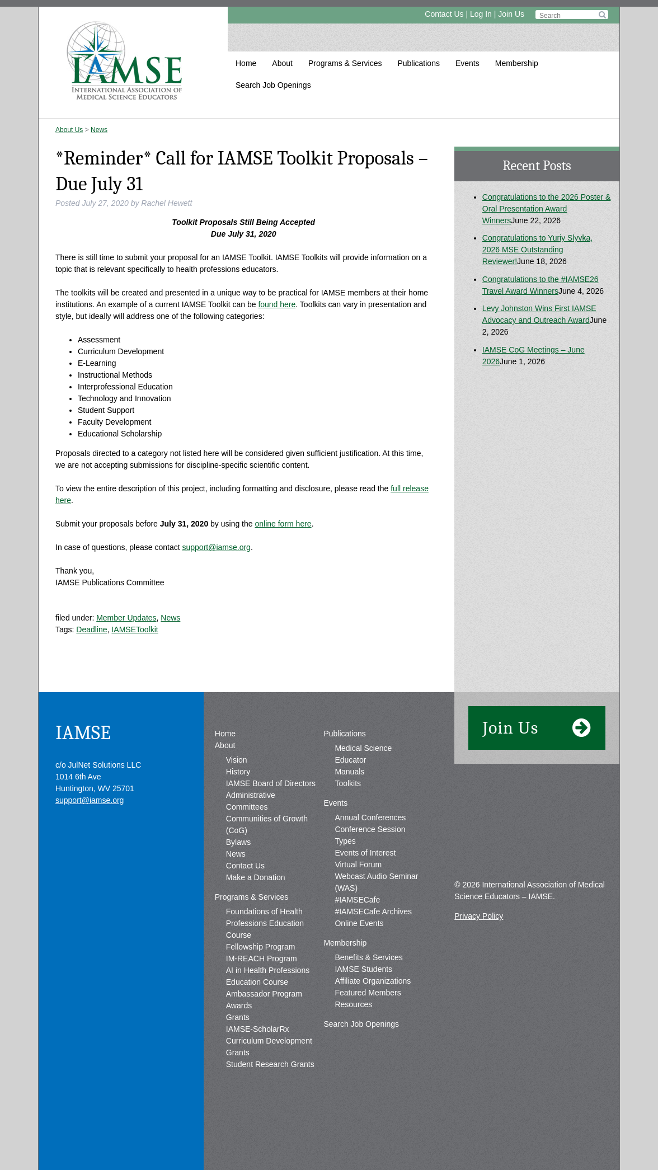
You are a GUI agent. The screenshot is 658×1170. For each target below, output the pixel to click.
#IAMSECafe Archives (373, 911)
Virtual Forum (358, 864)
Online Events (359, 923)
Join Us (511, 14)
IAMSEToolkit (134, 629)
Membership (516, 63)
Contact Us (444, 14)
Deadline (91, 629)
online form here (283, 523)
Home (246, 63)
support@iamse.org (216, 547)
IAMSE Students (363, 969)
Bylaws (238, 842)
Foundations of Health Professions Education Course (265, 923)
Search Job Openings (273, 85)
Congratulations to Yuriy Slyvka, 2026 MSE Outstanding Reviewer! (537, 249)
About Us (69, 130)
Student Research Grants (270, 1064)
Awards (239, 1005)
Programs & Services (345, 63)
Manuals (349, 771)
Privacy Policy (478, 915)
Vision (236, 759)
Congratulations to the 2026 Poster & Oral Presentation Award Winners (546, 208)
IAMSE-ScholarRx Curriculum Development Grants (269, 1041)
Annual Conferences (370, 817)
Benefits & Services (368, 957)
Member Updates (126, 617)
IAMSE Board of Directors (271, 783)
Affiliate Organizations (373, 980)
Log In (481, 14)
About (282, 63)
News (99, 130)
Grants (238, 1017)
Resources (353, 1004)
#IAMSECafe (357, 899)
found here (276, 304)
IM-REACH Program (261, 958)
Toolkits (348, 783)
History (238, 771)
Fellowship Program (260, 946)
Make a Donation (255, 877)
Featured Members (368, 992)
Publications (418, 63)
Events (467, 63)
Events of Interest (365, 852)
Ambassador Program (264, 993)
